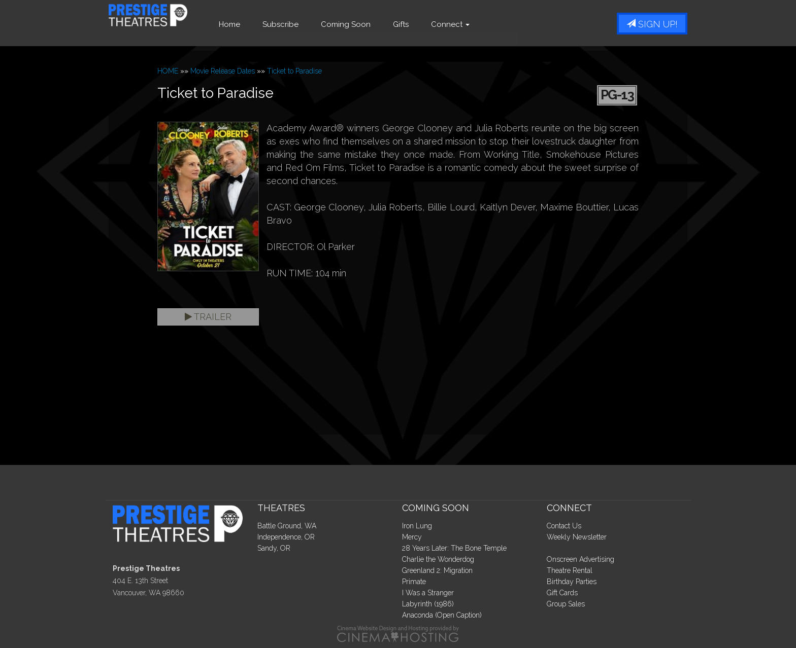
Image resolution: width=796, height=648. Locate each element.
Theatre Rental (569, 570)
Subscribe (310, 24)
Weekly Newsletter (577, 537)
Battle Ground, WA (286, 526)
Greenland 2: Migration (437, 570)
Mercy (412, 537)
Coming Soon (375, 24)
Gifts (430, 24)
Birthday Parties (571, 582)
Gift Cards (562, 593)
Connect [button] (479, 24)
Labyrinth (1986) (428, 604)
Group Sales (566, 604)
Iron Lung (417, 526)
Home (259, 24)
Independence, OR (286, 537)
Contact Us (564, 526)
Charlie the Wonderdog (438, 559)
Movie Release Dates (222, 71)
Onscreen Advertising (580, 559)
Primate (414, 582)
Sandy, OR (273, 548)
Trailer (208, 316)
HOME (167, 71)
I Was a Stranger (428, 593)
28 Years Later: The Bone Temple (454, 548)
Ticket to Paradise (294, 71)
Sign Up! (652, 24)
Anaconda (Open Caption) (442, 615)
